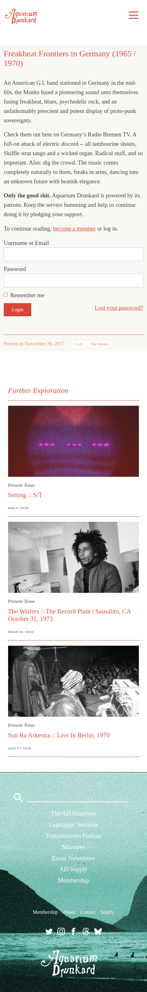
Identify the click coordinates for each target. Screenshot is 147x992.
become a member (74, 228)
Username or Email (26, 243)
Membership (73, 880)
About (69, 912)
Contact (88, 912)
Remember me (27, 295)
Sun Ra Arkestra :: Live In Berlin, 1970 (59, 735)
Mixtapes (73, 846)
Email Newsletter (73, 858)
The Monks (99, 344)
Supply (107, 912)
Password (15, 269)
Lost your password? (119, 307)
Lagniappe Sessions (73, 824)
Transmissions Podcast (73, 835)
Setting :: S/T (25, 494)
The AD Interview (73, 813)
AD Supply (73, 869)
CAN (78, 344)
